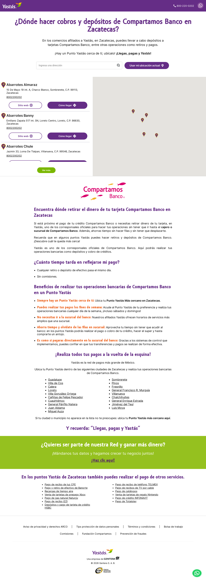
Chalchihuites (120, 397)
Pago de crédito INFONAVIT (131, 497)
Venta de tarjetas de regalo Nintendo (136, 494)
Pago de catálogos (126, 491)
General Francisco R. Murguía (131, 390)
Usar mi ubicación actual (147, 65)
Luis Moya (118, 407)
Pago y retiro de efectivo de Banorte (66, 487)
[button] (133, 112)
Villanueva (118, 393)
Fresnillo (117, 386)
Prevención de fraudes (133, 533)
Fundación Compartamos (96, 533)
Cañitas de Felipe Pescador (65, 397)
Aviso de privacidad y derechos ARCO (45, 526)
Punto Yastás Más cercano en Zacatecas (133, 300)
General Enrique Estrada (127, 400)
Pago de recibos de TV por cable (134, 487)
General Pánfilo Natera (62, 404)
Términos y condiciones (141, 526)
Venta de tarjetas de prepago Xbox (65, 494)
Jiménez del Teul (122, 404)
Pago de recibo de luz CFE (60, 484)
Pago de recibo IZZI (56, 501)
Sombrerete (119, 379)
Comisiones (66, 533)
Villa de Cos (55, 383)
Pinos (115, 383)
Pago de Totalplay (125, 501)
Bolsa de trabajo (173, 526)
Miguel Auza (56, 411)
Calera (52, 386)
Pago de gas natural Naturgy (61, 497)
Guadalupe (55, 379)
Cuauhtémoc (56, 400)
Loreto (52, 390)
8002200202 (14, 97)
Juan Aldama (56, 407)
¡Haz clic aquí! (103, 461)
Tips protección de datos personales (97, 526)
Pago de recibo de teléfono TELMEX (136, 484)
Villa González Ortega (62, 393)
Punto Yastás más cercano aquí (149, 418)
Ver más (46, 170)
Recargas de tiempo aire (59, 491)
